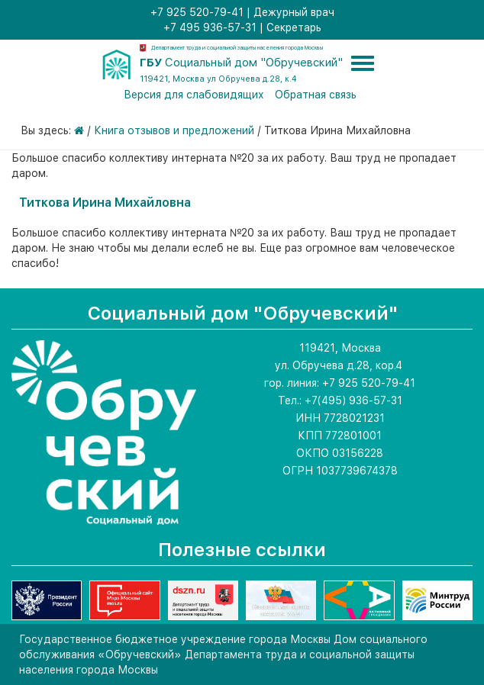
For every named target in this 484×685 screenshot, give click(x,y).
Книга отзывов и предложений (174, 130)
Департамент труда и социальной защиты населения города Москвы (237, 47)
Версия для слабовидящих (194, 94)
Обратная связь (316, 94)
